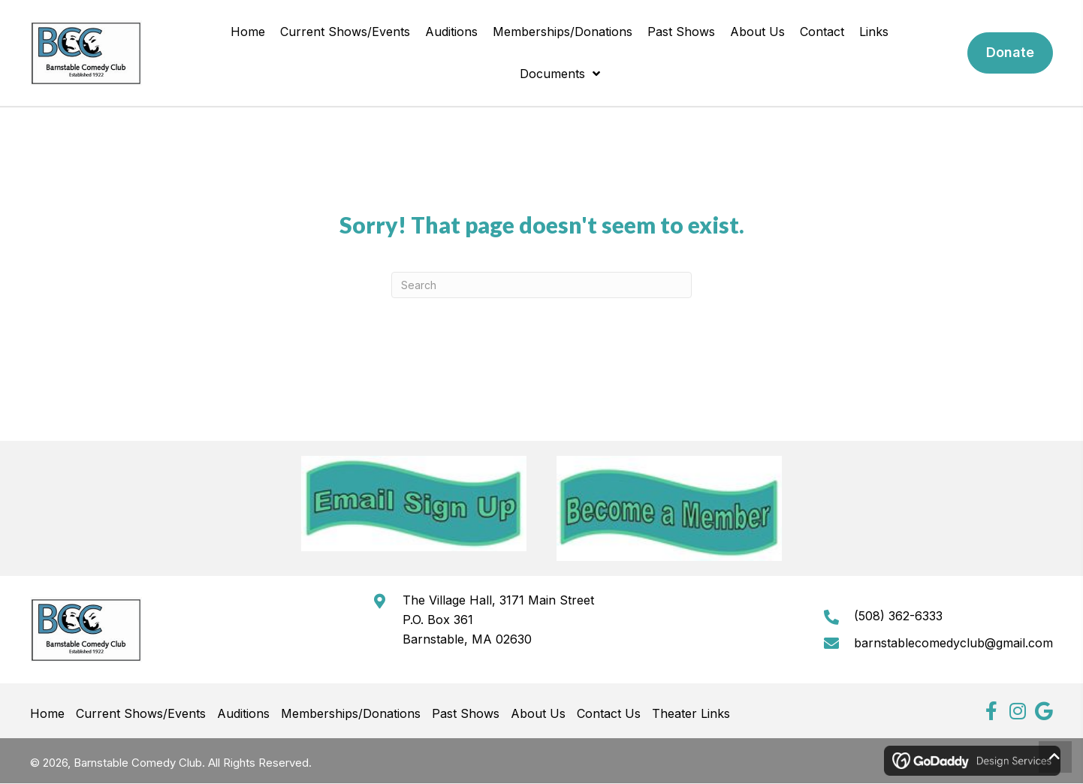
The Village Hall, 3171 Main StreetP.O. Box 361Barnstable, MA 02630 (498, 619)
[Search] (541, 285)
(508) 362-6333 (898, 615)
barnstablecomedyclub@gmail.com (953, 642)
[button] (991, 710)
